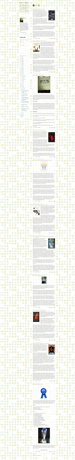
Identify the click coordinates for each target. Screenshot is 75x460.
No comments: (51, 71)
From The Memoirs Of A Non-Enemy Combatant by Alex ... (25, 102)
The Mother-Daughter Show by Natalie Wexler (42, 343)
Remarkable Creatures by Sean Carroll (41, 204)
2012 (21, 74)
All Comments (22, 42)
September (22, 79)
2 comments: (51, 156)
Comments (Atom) (38, 455)
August (22, 80)
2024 (21, 59)
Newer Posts (34, 453)
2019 (21, 65)
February (22, 88)
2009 (21, 115)
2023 (21, 60)
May (22, 84)
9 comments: (51, 127)
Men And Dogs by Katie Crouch (40, 275)
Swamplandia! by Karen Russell (40, 40)
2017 (21, 68)
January (22, 89)
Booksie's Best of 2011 (38, 384)
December (22, 75)
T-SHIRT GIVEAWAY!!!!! (39, 75)
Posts (21, 41)
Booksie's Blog (23, 2)
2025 (21, 58)
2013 (21, 73)
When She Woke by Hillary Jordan (40, 131)
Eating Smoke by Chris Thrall (40, 9)
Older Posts (53, 453)
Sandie (26, 18)
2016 (21, 69)
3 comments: (51, 38)
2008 (21, 116)
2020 (21, 64)
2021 (21, 63)
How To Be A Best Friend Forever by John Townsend (43, 160)
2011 (21, 112)
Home (44, 453)
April (22, 85)
